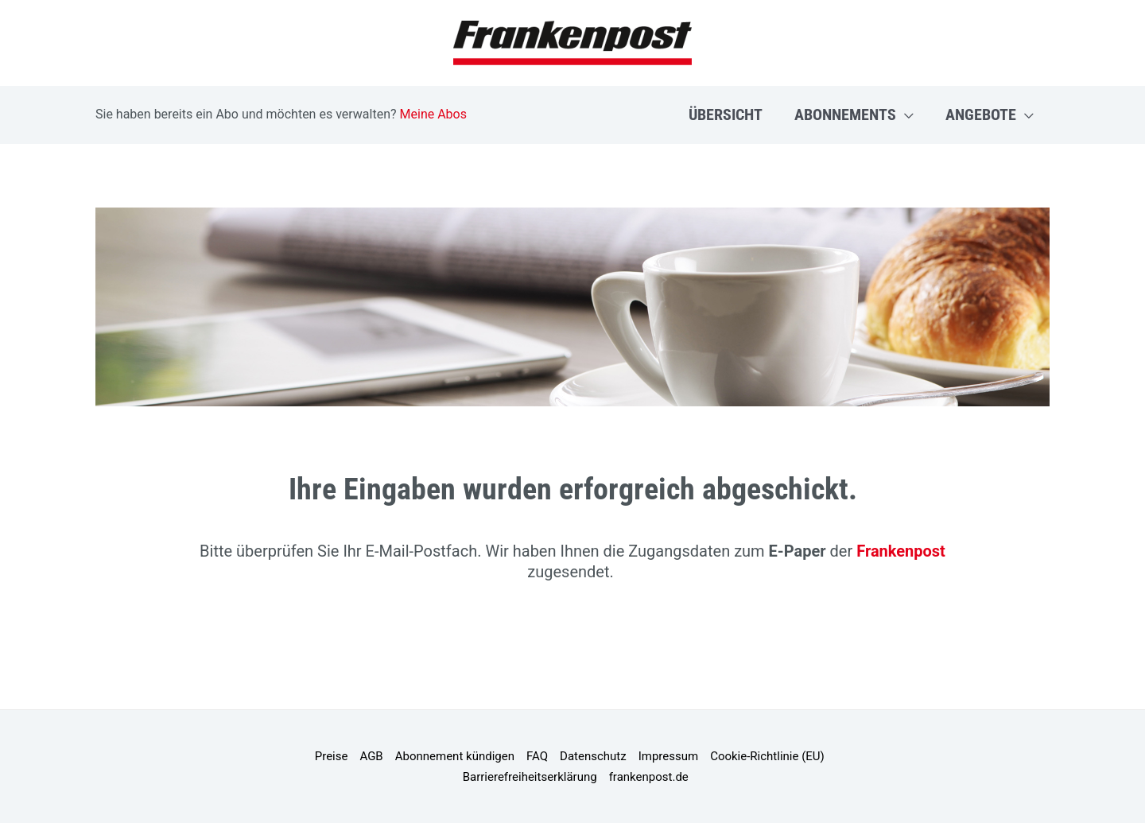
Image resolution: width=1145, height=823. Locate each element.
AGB (370, 756)
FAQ (537, 756)
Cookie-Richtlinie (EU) (767, 756)
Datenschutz (593, 756)
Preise (331, 756)
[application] (905, 114)
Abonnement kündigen (454, 756)
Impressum (668, 756)
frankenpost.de (649, 777)
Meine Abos (433, 114)
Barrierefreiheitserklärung (530, 777)
